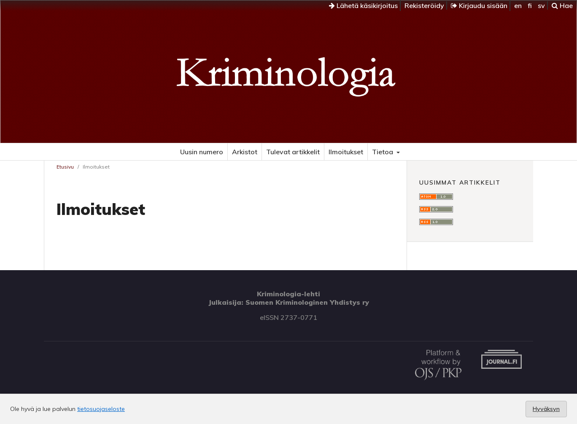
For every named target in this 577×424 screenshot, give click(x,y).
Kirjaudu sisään (479, 5)
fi (530, 5)
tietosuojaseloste (101, 409)
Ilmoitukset (346, 152)
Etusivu (65, 167)
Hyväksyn (546, 409)
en (518, 5)
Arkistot (244, 152)
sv (541, 5)
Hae (562, 5)
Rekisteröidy (424, 5)
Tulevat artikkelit (293, 152)
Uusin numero (201, 152)
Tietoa (383, 152)
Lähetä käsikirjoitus (363, 5)
